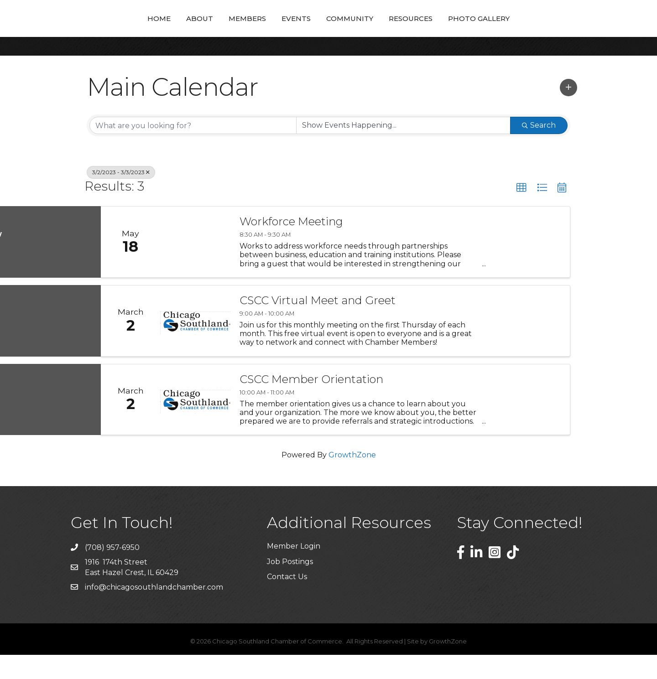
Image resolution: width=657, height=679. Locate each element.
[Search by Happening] (403, 149)
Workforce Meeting (291, 246)
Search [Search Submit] (539, 149)
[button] (568, 111)
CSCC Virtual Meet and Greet (318, 325)
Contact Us (287, 600)
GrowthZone (352, 479)
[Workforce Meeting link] (195, 266)
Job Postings (290, 585)
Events (232, 30)
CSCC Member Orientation (311, 403)
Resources (474, 30)
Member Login (293, 570)
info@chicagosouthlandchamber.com (154, 611)
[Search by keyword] (193, 149)
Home (95, 30)
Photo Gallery (543, 30)
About (135, 30)
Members (183, 30)
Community (413, 30)
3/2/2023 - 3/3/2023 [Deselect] (121, 196)
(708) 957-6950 (112, 571)
